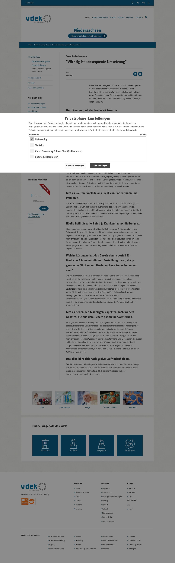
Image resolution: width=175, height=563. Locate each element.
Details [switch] (143, 134)
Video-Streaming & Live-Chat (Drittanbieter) (58, 151)
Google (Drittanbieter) (46, 157)
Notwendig (41, 139)
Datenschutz (131, 130)
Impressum (34, 134)
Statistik (39, 145)
